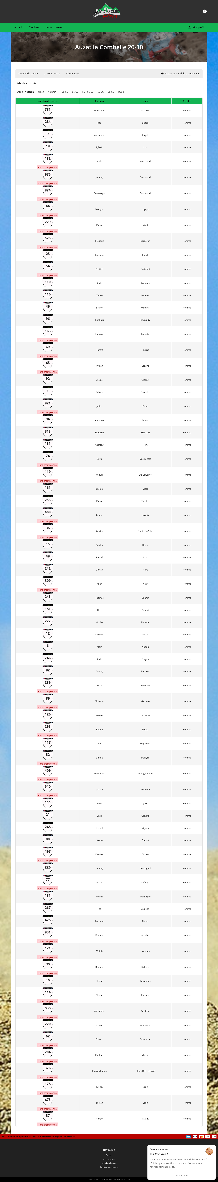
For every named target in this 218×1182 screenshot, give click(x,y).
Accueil (18, 27)
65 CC (111, 91)
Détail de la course (28, 73)
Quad (121, 91)
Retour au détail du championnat (180, 73)
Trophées (34, 27)
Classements (72, 73)
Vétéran (52, 91)
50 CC (100, 91)
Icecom (127, 1179)
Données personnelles (109, 1167)
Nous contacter (54, 27)
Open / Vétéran (25, 91)
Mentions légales (109, 1163)
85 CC (75, 91)
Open (41, 91)
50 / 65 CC (87, 91)
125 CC (64, 91)
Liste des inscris (52, 73)
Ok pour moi (181, 1175)
